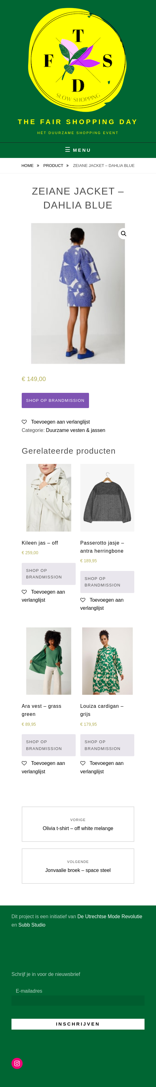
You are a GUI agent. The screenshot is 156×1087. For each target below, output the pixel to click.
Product (54, 165)
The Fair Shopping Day (78, 122)
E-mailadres (29, 991)
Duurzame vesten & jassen (75, 430)
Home (28, 165)
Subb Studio (31, 925)
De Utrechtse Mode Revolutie (110, 916)
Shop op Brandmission (55, 400)
